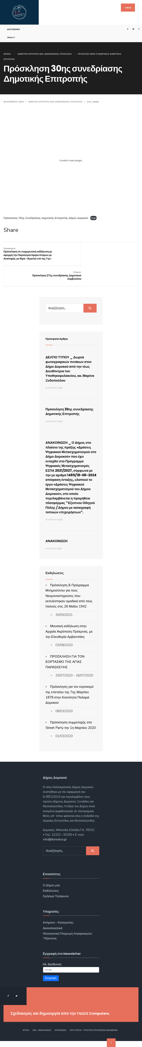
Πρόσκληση (66, 54)
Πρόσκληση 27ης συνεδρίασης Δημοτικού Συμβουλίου (120, 252)
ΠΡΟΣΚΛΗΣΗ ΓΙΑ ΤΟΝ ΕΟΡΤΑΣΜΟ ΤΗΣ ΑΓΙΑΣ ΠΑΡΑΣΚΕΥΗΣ (65, 667)
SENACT (11, 37)
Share (11, 230)
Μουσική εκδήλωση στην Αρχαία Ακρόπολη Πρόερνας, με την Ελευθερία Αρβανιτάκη (69, 637)
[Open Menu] (138, 8)
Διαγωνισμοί (13, 29)
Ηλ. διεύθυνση (52, 970)
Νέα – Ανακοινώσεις (42, 1036)
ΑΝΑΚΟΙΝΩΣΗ (59, 546)
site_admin (93, 101)
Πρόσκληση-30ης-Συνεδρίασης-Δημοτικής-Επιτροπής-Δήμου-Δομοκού (46, 218)
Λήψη (93, 218)
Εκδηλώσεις (51, 897)
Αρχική (7, 54)
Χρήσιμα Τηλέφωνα (56, 902)
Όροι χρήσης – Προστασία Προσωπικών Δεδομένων (94, 1036)
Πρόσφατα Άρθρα (59, 321)
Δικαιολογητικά (52, 934)
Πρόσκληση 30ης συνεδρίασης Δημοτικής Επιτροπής (68, 396)
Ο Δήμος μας (51, 891)
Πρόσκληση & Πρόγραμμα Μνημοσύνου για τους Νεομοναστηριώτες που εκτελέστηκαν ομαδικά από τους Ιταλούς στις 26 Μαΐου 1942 (69, 602)
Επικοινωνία (60, 1036)
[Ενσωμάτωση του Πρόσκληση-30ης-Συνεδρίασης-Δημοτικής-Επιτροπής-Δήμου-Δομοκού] (71, 160)
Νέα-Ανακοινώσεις (49, 54)
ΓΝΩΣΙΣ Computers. (96, 1019)
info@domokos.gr (55, 846)
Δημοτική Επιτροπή (28, 54)
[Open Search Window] (137, 29)
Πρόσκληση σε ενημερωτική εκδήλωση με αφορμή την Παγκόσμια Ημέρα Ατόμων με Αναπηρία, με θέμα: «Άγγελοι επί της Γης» (27, 255)
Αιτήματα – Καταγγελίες (58, 928)
